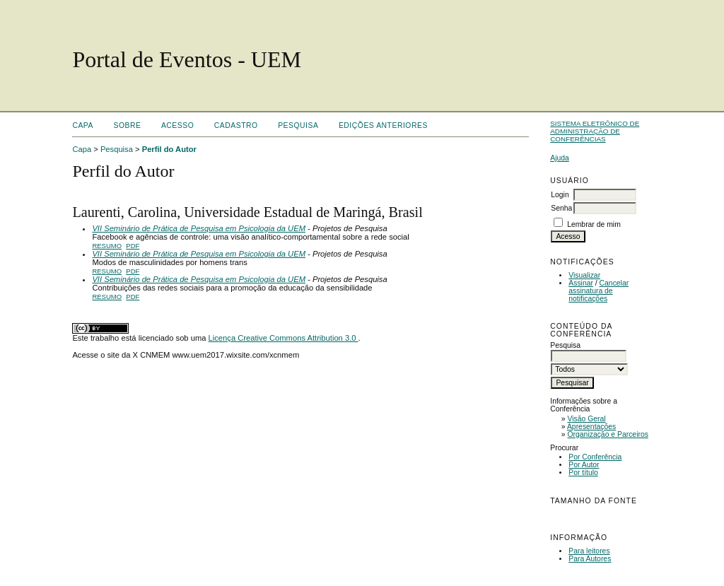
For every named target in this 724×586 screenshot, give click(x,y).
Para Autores (589, 559)
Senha (561, 208)
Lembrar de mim (594, 224)
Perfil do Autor (169, 149)
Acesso (177, 125)
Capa (82, 125)
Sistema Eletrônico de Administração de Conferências (594, 131)
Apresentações (591, 426)
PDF (132, 246)
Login (559, 195)
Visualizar (584, 275)
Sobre (127, 125)
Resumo (107, 246)
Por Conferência (594, 457)
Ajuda (559, 158)
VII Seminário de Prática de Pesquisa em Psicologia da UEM (198, 228)
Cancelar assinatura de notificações (598, 291)
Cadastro (236, 125)
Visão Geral (587, 419)
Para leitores (588, 551)
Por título (583, 472)
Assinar (580, 283)
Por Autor (583, 465)
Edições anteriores (383, 125)
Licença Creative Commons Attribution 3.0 (283, 338)
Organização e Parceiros (608, 434)
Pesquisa (298, 125)
